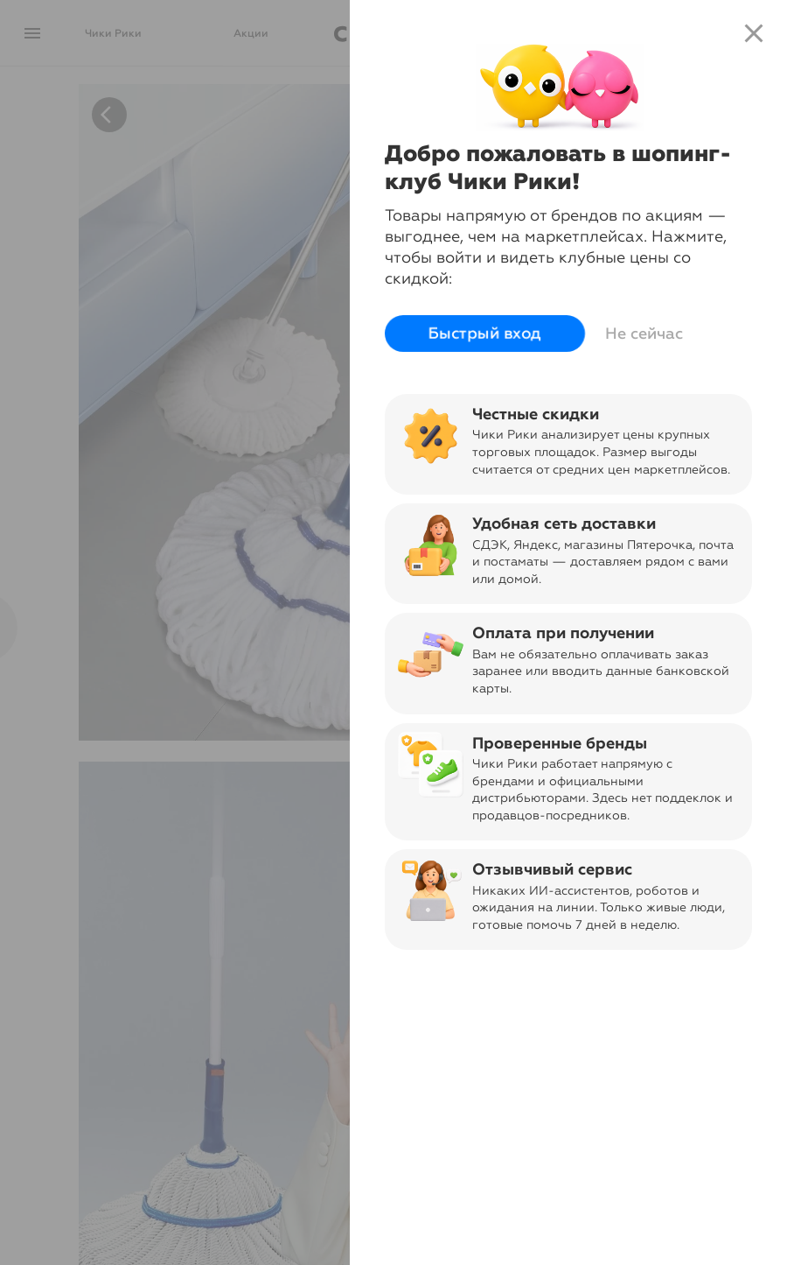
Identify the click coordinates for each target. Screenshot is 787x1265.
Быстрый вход (484, 333)
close (754, 33)
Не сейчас (644, 333)
